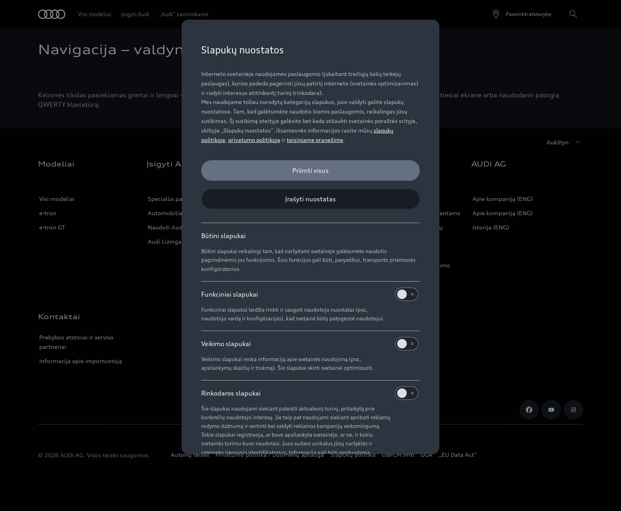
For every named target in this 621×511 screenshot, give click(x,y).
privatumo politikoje (254, 139)
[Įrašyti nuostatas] (310, 199)
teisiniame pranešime (315, 139)
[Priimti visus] (310, 170)
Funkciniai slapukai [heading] (309, 294)
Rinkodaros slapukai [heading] (309, 393)
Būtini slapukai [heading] (223, 236)
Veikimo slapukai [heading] (309, 344)
